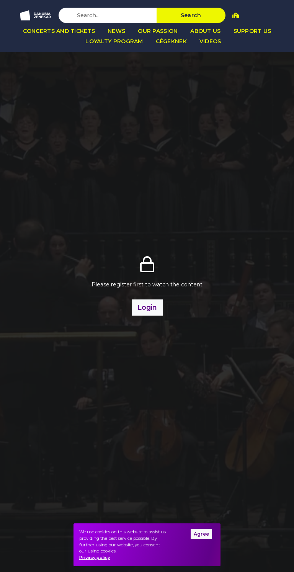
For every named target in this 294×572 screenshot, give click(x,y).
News (116, 31)
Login (147, 307)
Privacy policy (94, 557)
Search (191, 15)
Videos (210, 41)
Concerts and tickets (59, 31)
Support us (252, 31)
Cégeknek (171, 41)
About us (205, 31)
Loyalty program (114, 41)
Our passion (158, 31)
